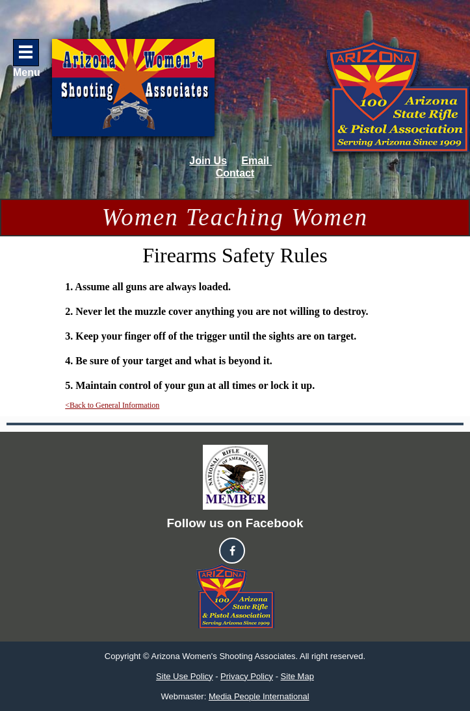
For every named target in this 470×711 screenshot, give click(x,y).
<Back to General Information (112, 405)
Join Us (208, 160)
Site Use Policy (184, 676)
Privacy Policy (246, 676)
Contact (235, 173)
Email (256, 160)
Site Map (297, 676)
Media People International (259, 696)
